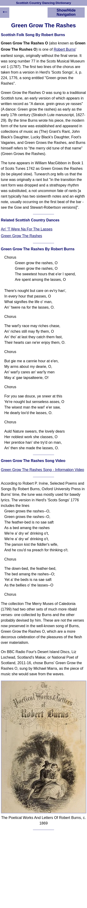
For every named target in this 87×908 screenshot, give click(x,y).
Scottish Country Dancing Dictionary (43, 3)
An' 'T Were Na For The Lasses (26, 229)
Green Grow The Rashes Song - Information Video (42, 470)
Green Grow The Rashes (21, 236)
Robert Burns (64, 49)
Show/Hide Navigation (66, 12)
